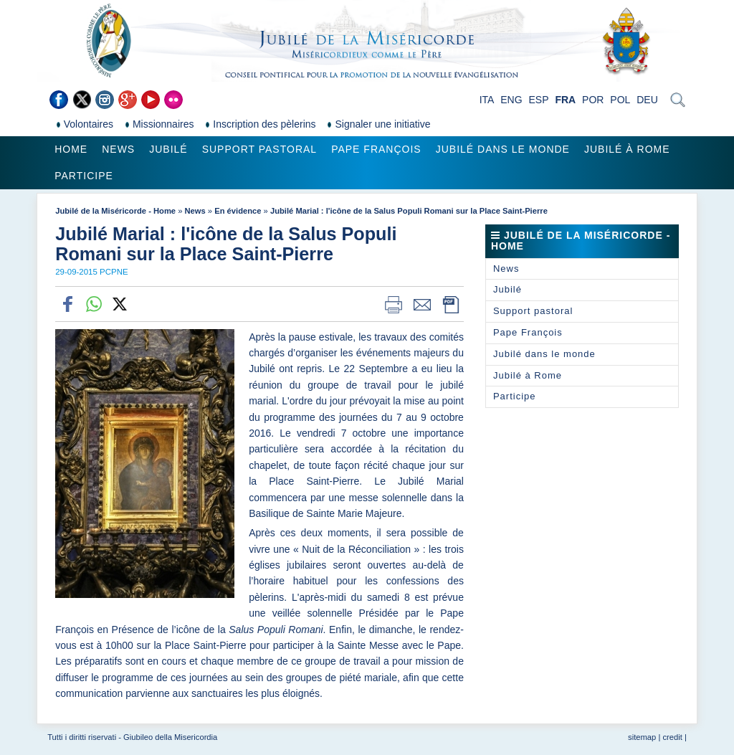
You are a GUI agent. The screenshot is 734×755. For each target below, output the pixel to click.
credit (672, 737)
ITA (487, 99)
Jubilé (168, 149)
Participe (83, 175)
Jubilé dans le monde (503, 149)
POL (620, 99)
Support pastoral (259, 149)
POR (593, 99)
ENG (511, 99)
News (118, 149)
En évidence (237, 210)
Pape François (376, 149)
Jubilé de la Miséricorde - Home (115, 210)
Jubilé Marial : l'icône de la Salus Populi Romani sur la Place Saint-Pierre (409, 210)
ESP (539, 99)
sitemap (642, 737)
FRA (565, 99)
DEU (647, 99)
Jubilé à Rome (627, 149)
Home (70, 149)
